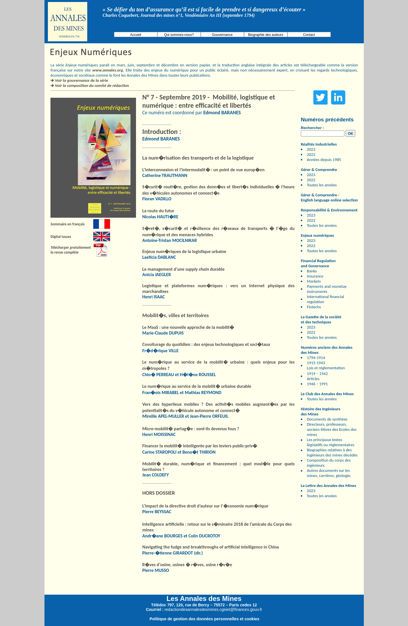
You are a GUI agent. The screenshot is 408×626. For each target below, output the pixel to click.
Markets (314, 281)
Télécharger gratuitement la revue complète (70, 250)
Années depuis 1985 (324, 159)
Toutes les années (322, 184)
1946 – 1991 (317, 383)
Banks (312, 271)
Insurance (315, 276)
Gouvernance (222, 35)
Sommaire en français (67, 224)
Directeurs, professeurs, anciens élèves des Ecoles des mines (331, 429)
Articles (313, 378)
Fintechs (314, 306)
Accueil (135, 35)
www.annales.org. (108, 70)
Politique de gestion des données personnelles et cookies (204, 619)
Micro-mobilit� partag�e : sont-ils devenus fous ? (190, 428)
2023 (311, 149)
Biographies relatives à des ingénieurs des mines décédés (332, 452)
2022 (311, 154)
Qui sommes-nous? (179, 35)
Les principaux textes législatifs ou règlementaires (330, 442)
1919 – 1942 (317, 373)
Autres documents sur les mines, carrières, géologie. (329, 473)
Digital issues (60, 236)
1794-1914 (316, 357)
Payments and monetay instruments (326, 289)
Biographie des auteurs (265, 35)
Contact (309, 35)
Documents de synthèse (327, 419)
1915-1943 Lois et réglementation (326, 365)
